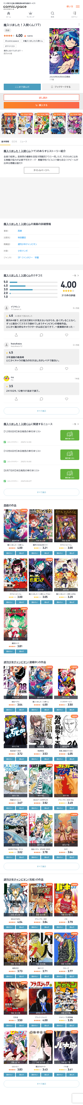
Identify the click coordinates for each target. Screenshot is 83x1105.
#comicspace (12, 41)
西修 (7, 30)
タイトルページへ (41, 170)
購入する (41, 105)
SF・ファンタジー (25, 258)
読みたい (9, 553)
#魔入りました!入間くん (33, 41)
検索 (52, 14)
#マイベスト (10, 46)
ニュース (23, 141)
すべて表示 (41, 411)
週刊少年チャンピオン (27, 244)
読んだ (21, 553)
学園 (37, 258)
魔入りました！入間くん (17, 151)
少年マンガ (23, 251)
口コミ (14, 141)
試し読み (41, 98)
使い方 (70, 6)
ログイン (74, 14)
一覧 (74, 275)
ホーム (8, 14)
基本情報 (5, 141)
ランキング (30, 14)
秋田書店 (22, 238)
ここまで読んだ (22, 87)
